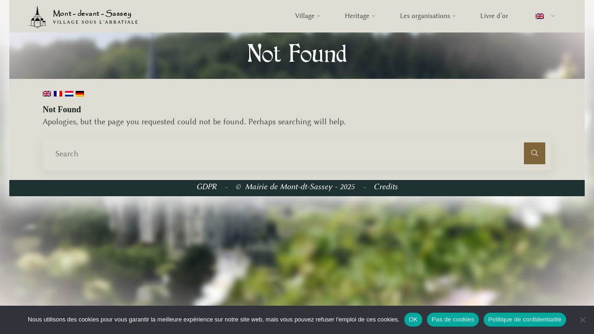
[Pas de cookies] (582, 319)
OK (413, 319)
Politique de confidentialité (525, 319)
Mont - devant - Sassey (92, 14)
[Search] (535, 153)
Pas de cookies (453, 319)
